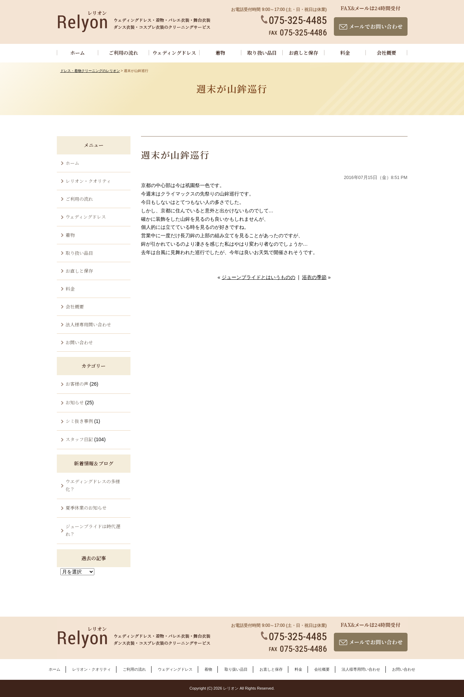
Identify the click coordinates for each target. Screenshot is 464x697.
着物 (220, 52)
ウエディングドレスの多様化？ (93, 485)
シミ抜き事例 (79, 421)
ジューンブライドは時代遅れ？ (93, 530)
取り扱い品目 (262, 52)
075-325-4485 (294, 20)
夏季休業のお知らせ (86, 507)
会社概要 (386, 52)
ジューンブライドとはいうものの (258, 277)
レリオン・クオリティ (88, 181)
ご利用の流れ (123, 52)
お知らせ (75, 402)
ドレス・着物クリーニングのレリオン (90, 71)
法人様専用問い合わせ (88, 324)
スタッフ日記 (79, 439)
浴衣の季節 (314, 277)
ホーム (77, 52)
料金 (345, 52)
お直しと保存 (303, 52)
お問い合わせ (79, 342)
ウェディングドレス (174, 52)
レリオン (230, 688)
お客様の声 (77, 383)
